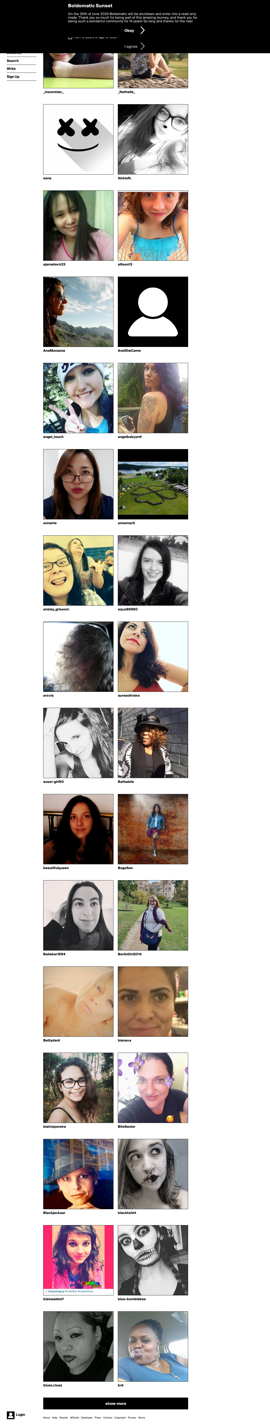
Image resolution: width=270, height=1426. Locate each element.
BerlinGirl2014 (129, 954)
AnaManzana (54, 351)
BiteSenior (126, 1127)
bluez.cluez (52, 1385)
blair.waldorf (53, 1299)
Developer (87, 1417)
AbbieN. (124, 178)
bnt (121, 1385)
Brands (64, 1417)
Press (98, 1417)
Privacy (132, 1417)
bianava (124, 1040)
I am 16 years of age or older (95, 37)
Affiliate (74, 1417)
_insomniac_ (53, 92)
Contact (107, 1417)
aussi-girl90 (53, 782)
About (46, 1417)
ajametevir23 (54, 264)
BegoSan (125, 868)
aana (47, 178)
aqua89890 (128, 609)
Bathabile (126, 782)
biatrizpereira (54, 1127)
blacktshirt (127, 1213)
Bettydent (51, 1040)
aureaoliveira (129, 696)
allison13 (125, 264)
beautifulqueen (56, 868)
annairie (50, 523)
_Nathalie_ (126, 92)
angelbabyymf (130, 437)
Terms (141, 1417)
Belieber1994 (54, 954)
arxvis (48, 696)
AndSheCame (129, 351)
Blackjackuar (54, 1213)
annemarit (126, 523)
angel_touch (53, 437)
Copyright (120, 1417)
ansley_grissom (56, 609)
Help (55, 1417)
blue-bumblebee (132, 1299)
